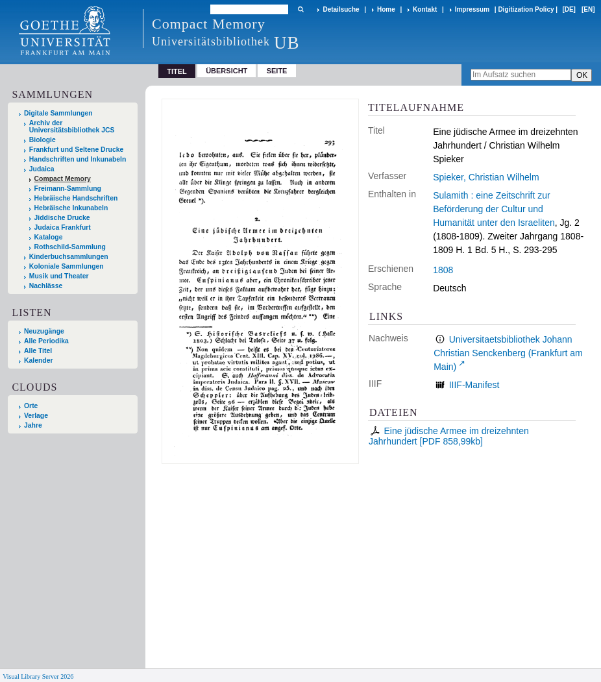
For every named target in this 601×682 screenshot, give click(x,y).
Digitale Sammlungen (58, 113)
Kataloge (48, 237)
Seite (277, 71)
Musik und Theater (59, 276)
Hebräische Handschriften (76, 198)
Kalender (38, 360)
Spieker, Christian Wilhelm (486, 177)
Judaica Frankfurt (62, 227)
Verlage (36, 415)
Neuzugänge (44, 331)
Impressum (472, 9)
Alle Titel (38, 350)
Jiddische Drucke (62, 217)
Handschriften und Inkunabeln (78, 159)
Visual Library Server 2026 (38, 676)
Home (386, 9)
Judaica (42, 169)
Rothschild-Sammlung (70, 246)
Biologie (42, 139)
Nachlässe (45, 285)
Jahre (33, 425)
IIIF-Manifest (474, 385)
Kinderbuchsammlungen (68, 256)
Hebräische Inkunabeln (71, 208)
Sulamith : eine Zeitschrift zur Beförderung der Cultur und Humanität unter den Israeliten (494, 209)
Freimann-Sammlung (67, 188)
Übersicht (226, 71)
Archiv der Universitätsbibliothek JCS (72, 126)
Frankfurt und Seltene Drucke (76, 149)
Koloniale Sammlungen (66, 266)
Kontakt (425, 9)
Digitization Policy (526, 9)
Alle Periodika (46, 341)
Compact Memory (62, 178)
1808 (443, 270)
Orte (31, 405)
